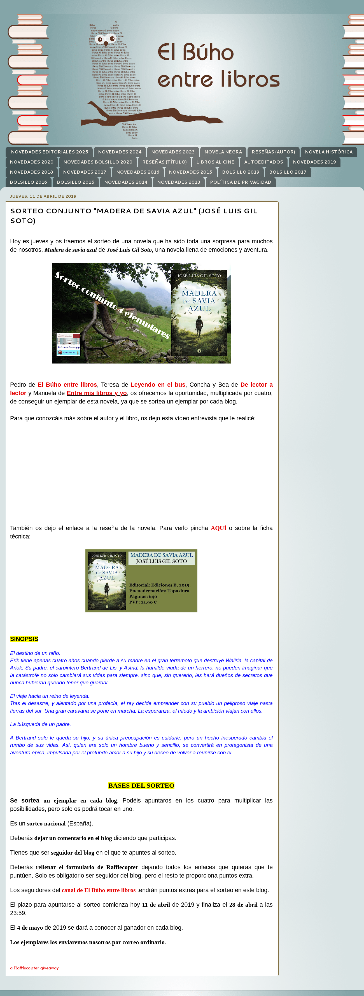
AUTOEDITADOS (263, 162)
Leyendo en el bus (158, 384)
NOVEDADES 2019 (314, 162)
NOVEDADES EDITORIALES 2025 (49, 152)
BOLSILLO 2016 (28, 182)
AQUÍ (219, 528)
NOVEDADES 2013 (178, 182)
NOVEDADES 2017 (84, 172)
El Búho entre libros (67, 384)
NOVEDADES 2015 (190, 172)
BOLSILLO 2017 (288, 172)
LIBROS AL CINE (215, 162)
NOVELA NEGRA (223, 152)
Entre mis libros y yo (97, 393)
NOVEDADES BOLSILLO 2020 (97, 162)
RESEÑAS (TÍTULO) (164, 162)
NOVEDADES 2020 (31, 162)
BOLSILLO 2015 (75, 182)
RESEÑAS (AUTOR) (273, 152)
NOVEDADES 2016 (137, 172)
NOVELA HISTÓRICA (329, 152)
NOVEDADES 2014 (126, 182)
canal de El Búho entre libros (99, 890)
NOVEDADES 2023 (173, 152)
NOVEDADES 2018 (31, 172)
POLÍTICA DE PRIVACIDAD (240, 182)
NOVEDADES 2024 (120, 152)
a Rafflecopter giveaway (34, 968)
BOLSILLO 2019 (240, 172)
